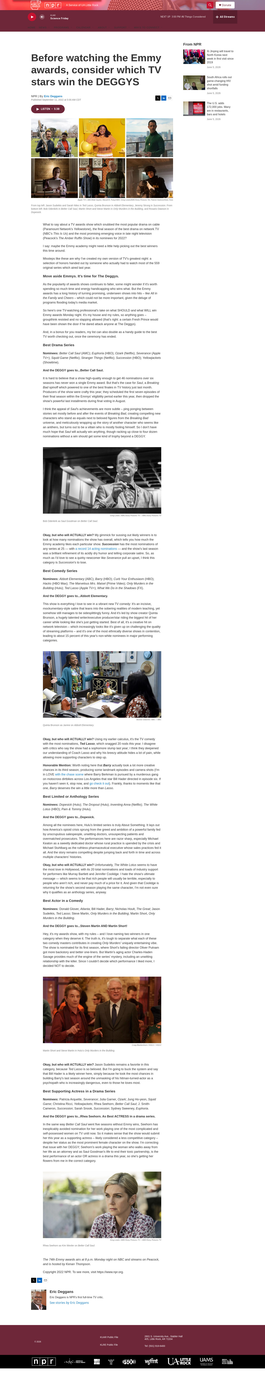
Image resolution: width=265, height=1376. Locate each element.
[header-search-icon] (211, 9)
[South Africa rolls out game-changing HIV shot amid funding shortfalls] (194, 90)
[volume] (42, 24)
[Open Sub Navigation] (49, 35)
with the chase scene (69, 782)
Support (120, 35)
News (43, 35)
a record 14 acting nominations (96, 556)
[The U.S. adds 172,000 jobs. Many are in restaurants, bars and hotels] (194, 116)
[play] (32, 25)
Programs (61, 35)
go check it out (99, 791)
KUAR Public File (109, 1345)
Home (31, 35)
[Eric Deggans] (38, 1307)
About (102, 35)
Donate (228, 9)
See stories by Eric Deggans (69, 1310)
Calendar (83, 35)
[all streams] (225, 24)
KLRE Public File (109, 1352)
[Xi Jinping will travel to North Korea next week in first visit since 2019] (194, 64)
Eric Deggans (53, 103)
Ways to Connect (147, 35)
